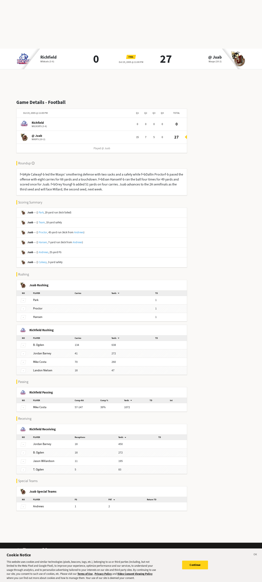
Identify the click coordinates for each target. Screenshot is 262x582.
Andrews (79, 232)
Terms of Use (85, 577)
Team (42, 222)
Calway (43, 262)
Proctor (43, 232)
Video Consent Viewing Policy (135, 577)
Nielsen (42, 370)
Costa (39, 362)
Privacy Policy (103, 577)
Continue (195, 568)
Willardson (43, 461)
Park (41, 212)
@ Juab (215, 57)
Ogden (38, 345)
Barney (42, 353)
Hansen (43, 242)
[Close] (255, 558)
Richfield (48, 57)
